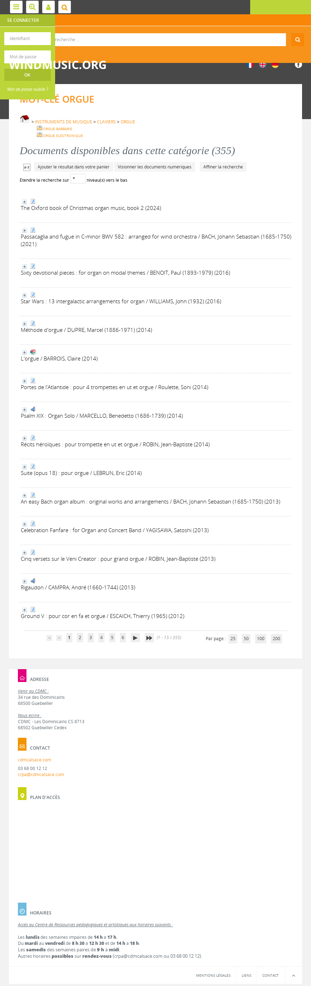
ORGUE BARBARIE (57, 128)
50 (246, 639)
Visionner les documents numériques (154, 167)
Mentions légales (213, 975)
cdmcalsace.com (34, 760)
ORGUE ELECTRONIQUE (63, 135)
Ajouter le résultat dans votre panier (74, 167)
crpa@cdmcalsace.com (41, 774)
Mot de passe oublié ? (27, 89)
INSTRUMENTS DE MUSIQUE (63, 122)
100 (260, 639)
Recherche (155, 33)
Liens (246, 975)
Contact (270, 975)
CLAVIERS (106, 122)
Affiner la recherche (223, 167)
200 (276, 639)
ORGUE (128, 122)
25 (232, 639)
